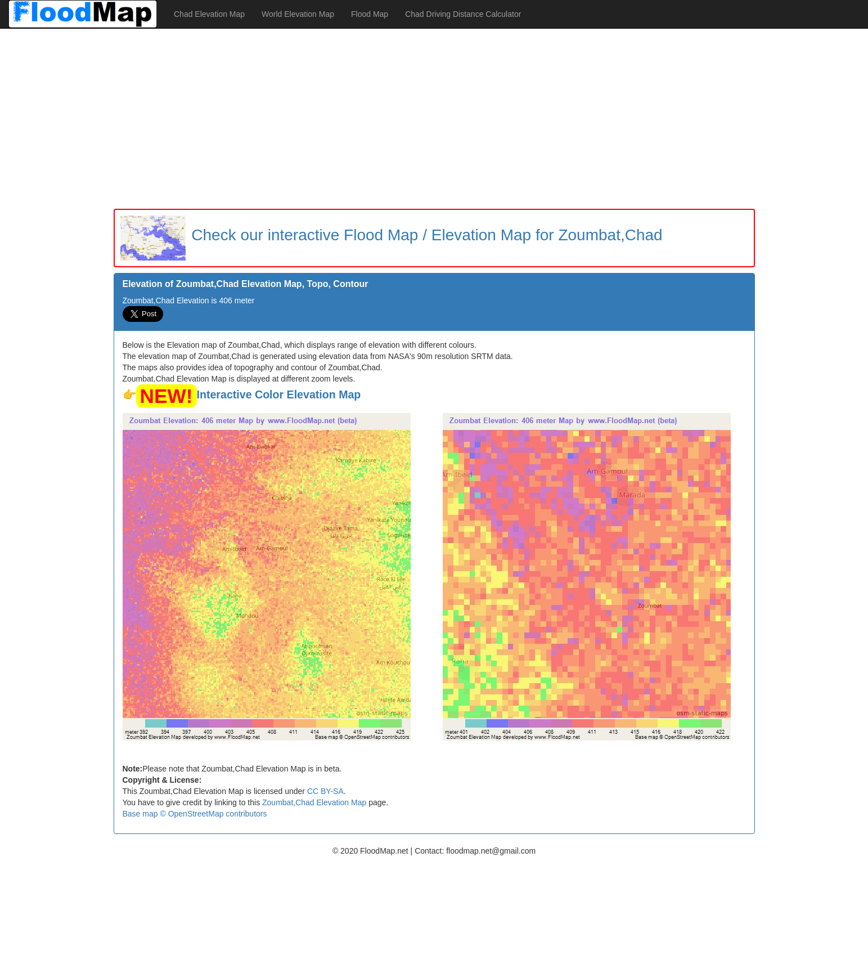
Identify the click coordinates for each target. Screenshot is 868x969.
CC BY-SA (325, 791)
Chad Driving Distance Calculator (463, 14)
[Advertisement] (434, 119)
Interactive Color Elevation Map (279, 394)
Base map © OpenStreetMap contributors (195, 813)
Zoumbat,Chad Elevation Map (314, 802)
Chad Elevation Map (209, 14)
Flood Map (369, 14)
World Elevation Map (298, 14)
